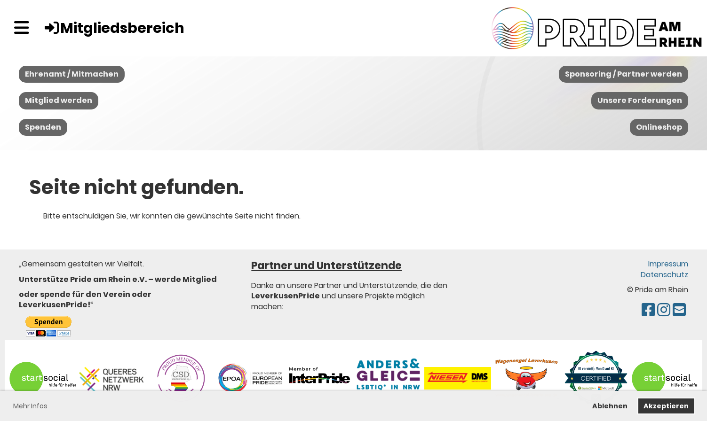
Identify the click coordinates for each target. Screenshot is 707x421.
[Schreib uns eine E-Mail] (679, 309)
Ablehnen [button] (610, 406)
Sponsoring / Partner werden (623, 74)
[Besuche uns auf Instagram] (663, 309)
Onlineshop (659, 127)
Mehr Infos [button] (30, 406)
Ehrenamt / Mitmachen (72, 74)
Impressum (668, 263)
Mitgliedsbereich (113, 28)
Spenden (43, 127)
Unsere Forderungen (639, 100)
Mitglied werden (58, 100)
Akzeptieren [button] (666, 406)
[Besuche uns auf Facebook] (648, 309)
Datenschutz (664, 274)
